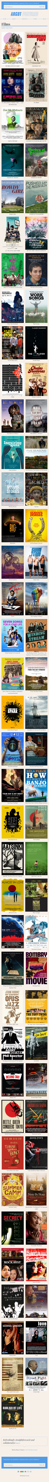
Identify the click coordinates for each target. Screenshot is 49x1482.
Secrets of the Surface (36, 287)
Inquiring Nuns (12, 470)
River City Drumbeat (12, 324)
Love (36, 1355)
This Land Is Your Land (12, 1392)
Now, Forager (36, 912)
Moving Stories (12, 506)
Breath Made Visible (36, 1097)
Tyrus (12, 616)
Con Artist (36, 1061)
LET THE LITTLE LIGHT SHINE (12, 250)
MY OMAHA (36, 102)
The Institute (36, 839)
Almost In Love (12, 912)
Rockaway (12, 1282)
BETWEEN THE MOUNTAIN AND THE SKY (36, 141)
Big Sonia (12, 543)
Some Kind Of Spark (12, 730)
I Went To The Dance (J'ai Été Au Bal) (12, 287)
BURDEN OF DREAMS (36, 177)
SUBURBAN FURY (36, 66)
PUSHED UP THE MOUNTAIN (36, 214)
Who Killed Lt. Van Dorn (36, 433)
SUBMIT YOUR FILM (6, 28)
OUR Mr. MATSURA (12, 141)
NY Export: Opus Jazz (12, 1024)
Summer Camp (13, 1207)
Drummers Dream (36, 949)
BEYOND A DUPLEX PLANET (13, 66)
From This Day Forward (36, 691)
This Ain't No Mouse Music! (36, 766)
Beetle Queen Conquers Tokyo (12, 1134)
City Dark (12, 949)
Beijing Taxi (13, 1097)
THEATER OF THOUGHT (12, 177)
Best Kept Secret (12, 839)
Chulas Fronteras (36, 397)
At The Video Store (12, 360)
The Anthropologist (13, 766)
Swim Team (36, 579)
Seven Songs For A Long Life (12, 653)
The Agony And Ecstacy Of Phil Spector (13, 1061)
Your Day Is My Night (12, 803)
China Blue (36, 1318)
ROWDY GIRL (12, 214)
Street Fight (36, 1392)
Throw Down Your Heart (13, 1170)
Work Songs (36, 324)
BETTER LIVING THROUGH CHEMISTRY (36, 250)
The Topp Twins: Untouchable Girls (36, 1024)
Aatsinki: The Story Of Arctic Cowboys (12, 876)
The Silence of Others (12, 433)
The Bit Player (36, 360)
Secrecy (12, 1245)
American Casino (36, 1134)
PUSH (12, 397)
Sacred (36, 506)
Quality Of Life (12, 1428)
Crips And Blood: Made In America (36, 1170)
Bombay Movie (36, 986)
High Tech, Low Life (36, 876)
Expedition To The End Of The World (36, 730)
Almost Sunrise (13, 579)
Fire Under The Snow (36, 1245)
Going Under (12, 1355)
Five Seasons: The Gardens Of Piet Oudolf (36, 470)
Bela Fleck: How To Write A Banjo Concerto (36, 803)
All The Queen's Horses (36, 543)
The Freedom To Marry (36, 616)
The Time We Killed (12, 1318)
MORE (18, 1443)
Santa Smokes (36, 1282)
